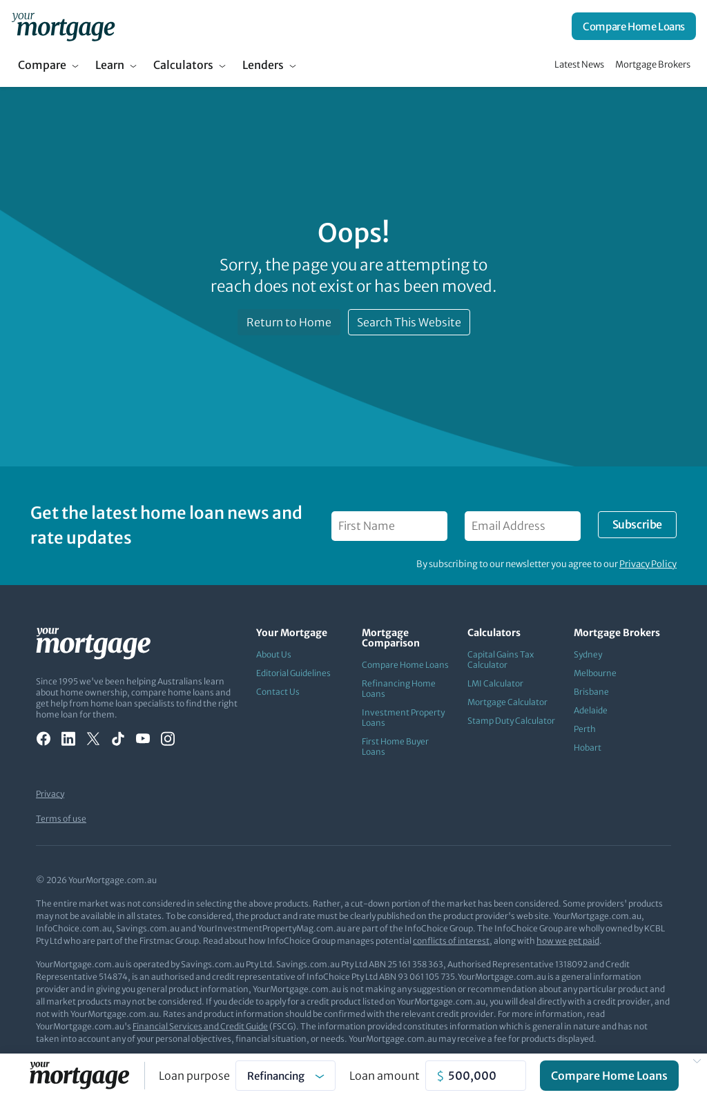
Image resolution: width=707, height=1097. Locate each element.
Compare (42, 65)
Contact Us (278, 691)
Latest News (579, 64)
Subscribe (637, 524)
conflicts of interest (451, 941)
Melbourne (595, 673)
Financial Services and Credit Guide (200, 1026)
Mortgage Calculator (507, 702)
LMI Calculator (495, 683)
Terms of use (61, 818)
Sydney (588, 654)
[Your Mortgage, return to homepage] (63, 26)
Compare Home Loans (634, 26)
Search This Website (409, 322)
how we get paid (567, 941)
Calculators (183, 65)
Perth (585, 729)
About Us (273, 654)
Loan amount (384, 1076)
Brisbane (591, 691)
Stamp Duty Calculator (511, 720)
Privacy (50, 794)
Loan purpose (194, 1076)
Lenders (263, 65)
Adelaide (591, 710)
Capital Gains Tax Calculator (500, 659)
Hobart (587, 747)
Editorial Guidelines (293, 673)
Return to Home (288, 322)
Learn (109, 65)
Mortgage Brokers (652, 64)
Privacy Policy (648, 564)
